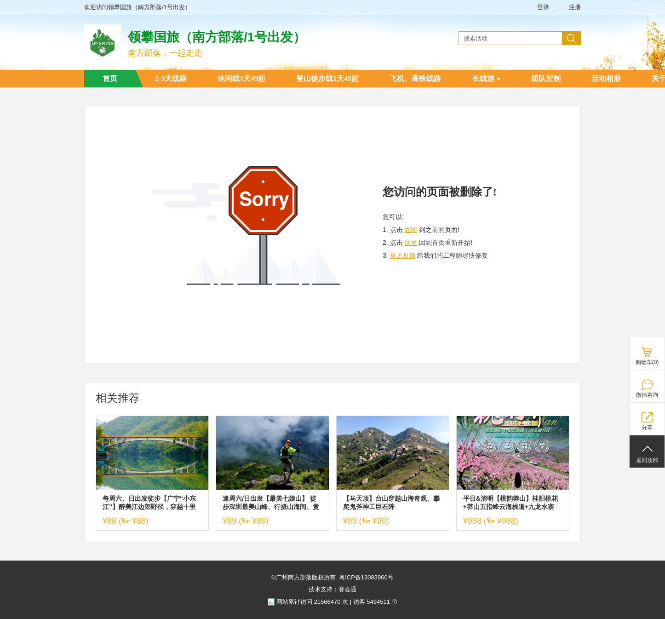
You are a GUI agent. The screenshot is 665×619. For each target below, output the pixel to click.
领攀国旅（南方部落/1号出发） (217, 37)
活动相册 (606, 78)
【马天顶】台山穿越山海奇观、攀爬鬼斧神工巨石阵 (391, 502)
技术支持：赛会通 (332, 589)
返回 (410, 229)
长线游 (486, 78)
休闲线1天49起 (241, 78)
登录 (543, 7)
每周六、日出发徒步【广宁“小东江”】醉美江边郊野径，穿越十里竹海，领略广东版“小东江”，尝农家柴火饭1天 (151, 503)
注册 (575, 7)
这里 (410, 242)
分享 (647, 427)
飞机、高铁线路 (415, 78)
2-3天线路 (171, 78)
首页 (110, 78)
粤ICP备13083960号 (366, 577)
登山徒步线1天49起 (327, 78)
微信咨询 (647, 395)
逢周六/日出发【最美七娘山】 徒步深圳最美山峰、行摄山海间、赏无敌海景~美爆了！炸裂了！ (271, 503)
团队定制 (546, 78)
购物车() (647, 362)
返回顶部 (647, 460)
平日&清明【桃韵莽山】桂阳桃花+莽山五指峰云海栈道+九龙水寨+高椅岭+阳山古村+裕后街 (510, 503)
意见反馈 (403, 255)
